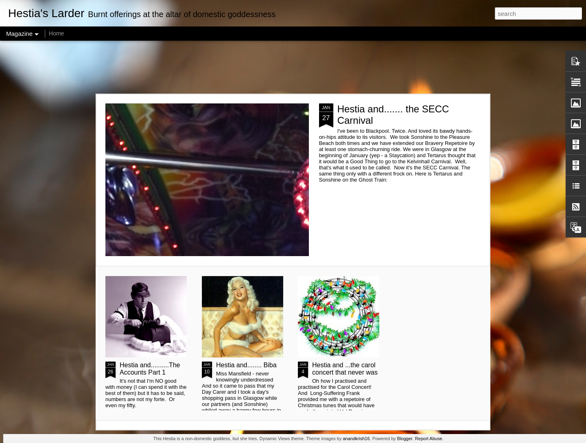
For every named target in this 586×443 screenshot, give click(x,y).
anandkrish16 (356, 438)
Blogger (405, 438)
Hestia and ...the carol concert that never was (345, 369)
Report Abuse (428, 438)
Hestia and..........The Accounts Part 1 (150, 369)
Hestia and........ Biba (246, 365)
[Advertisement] (293, 67)
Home (56, 33)
